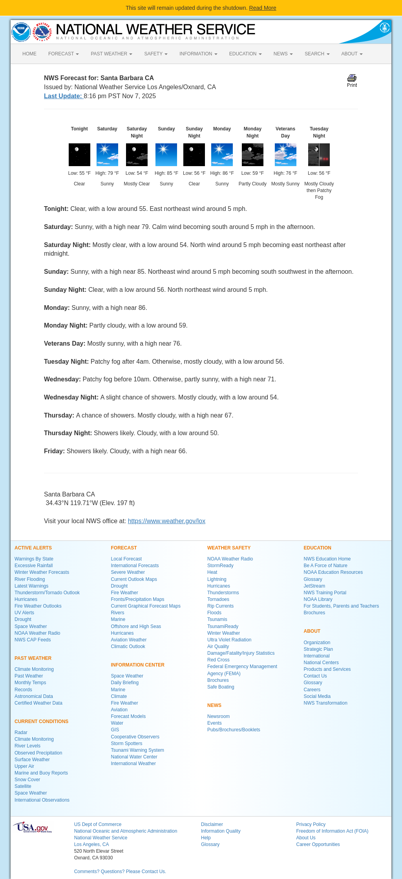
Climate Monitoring (34, 669)
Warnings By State (34, 559)
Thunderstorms (223, 592)
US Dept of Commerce (98, 824)
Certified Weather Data (38, 703)
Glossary (313, 579)
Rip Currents (220, 606)
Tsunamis (217, 619)
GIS (115, 729)
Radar (21, 732)
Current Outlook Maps (134, 579)
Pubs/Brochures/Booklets (233, 729)
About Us (305, 838)
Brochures (218, 680)
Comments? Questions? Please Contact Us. (120, 871)
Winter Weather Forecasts (42, 572)
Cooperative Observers (135, 737)
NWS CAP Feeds (33, 640)
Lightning (217, 579)
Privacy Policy (310, 824)
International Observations (42, 800)
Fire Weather (124, 592)
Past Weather (29, 676)
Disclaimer (212, 824)
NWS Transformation (325, 703)
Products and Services (327, 669)
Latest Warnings (31, 586)
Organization (317, 642)
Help (206, 838)
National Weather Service (101, 838)
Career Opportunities (318, 844)
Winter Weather (223, 633)
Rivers (117, 612)
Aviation (119, 709)
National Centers (321, 662)
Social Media (317, 696)
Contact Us (315, 676)
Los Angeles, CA (91, 844)
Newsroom (218, 716)
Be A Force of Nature (325, 565)
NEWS (283, 54)
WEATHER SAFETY (228, 548)
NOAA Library (318, 599)
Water (117, 723)
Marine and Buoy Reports (41, 773)
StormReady (220, 565)
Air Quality (218, 646)
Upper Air (24, 766)
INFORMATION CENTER (137, 665)
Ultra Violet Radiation (229, 640)
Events (214, 723)
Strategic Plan (318, 649)
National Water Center (134, 757)
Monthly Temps (30, 682)
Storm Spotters (127, 743)
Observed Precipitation (38, 753)
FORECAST (63, 54)
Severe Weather (128, 572)
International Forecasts (135, 565)
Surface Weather (32, 759)
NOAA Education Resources (333, 572)
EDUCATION (245, 54)
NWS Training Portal (325, 592)
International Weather (133, 763)
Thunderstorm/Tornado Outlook (47, 592)
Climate (119, 696)
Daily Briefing (125, 682)
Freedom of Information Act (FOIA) (332, 831)
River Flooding (30, 579)
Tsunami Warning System (137, 750)
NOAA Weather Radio (37, 633)
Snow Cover (27, 779)
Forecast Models (128, 716)
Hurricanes (26, 599)
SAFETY (156, 54)
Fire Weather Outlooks (38, 606)
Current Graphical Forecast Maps (146, 606)
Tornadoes (218, 599)
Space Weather (31, 626)
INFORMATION (198, 54)
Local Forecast (126, 559)
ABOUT (352, 54)
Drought (23, 619)
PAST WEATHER (111, 54)
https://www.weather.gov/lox (166, 521)
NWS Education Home (327, 559)
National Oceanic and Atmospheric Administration (125, 831)
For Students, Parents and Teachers (341, 606)
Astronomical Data (34, 696)
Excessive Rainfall (34, 565)
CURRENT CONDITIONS (41, 721)
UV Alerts (24, 612)
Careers (312, 689)
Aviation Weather (129, 640)
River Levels (27, 746)
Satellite (23, 786)
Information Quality (221, 831)
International (317, 656)
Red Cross (218, 660)
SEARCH (317, 54)
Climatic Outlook (128, 646)
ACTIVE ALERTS (33, 548)
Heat (212, 572)
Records (23, 689)
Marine (118, 619)
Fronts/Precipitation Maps (137, 599)
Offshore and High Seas (136, 626)
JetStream (314, 586)
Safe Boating (220, 687)
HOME (29, 54)
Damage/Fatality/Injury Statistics (240, 653)
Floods (214, 612)
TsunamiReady (222, 626)
